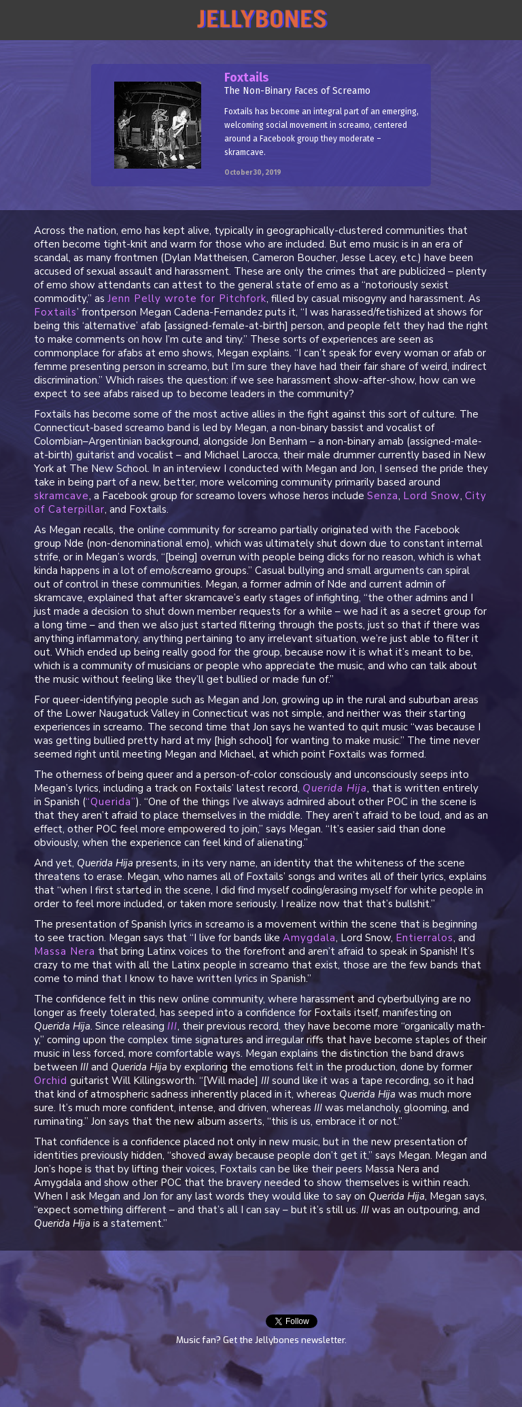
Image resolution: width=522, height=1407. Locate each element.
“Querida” (111, 802)
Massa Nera (64, 951)
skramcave (61, 496)
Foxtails (55, 312)
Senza (382, 496)
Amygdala (309, 938)
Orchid (50, 1080)
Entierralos (424, 938)
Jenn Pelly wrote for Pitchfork (186, 298)
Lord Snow (431, 496)
